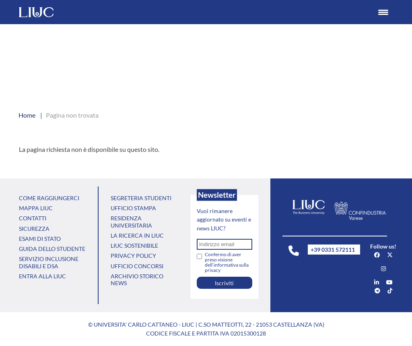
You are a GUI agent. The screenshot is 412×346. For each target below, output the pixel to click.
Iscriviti (224, 283)
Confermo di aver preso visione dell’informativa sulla (227, 262)
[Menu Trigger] (383, 12)
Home (27, 115)
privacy (212, 270)
